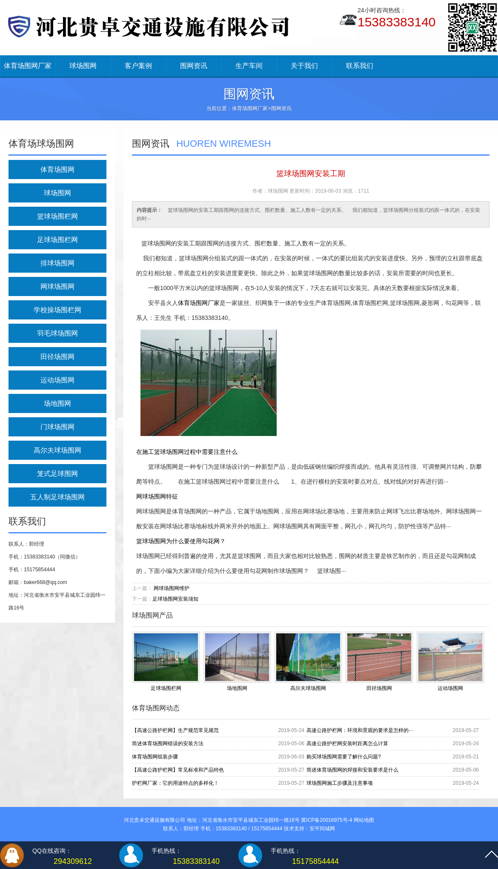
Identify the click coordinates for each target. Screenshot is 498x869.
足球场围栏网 (57, 239)
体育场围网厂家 (28, 65)
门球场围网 (57, 426)
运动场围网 (57, 380)
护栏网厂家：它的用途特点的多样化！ (175, 783)
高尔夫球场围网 (57, 450)
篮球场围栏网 (57, 216)
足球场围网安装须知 (175, 599)
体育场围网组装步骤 (155, 757)
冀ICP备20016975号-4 (326, 820)
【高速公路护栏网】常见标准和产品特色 (178, 770)
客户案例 (138, 65)
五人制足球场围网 (57, 497)
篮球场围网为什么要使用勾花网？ (181, 541)
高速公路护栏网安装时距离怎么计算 (347, 743)
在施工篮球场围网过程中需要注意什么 (187, 451)
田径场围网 (57, 356)
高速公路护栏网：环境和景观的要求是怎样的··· (359, 730)
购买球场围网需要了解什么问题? (343, 757)
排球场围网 (57, 263)
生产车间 (249, 65)
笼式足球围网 (57, 473)
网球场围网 (57, 286)
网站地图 (364, 820)
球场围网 (83, 65)
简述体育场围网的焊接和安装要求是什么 (352, 770)
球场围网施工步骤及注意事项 (339, 783)
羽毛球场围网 (57, 333)
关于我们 (304, 65)
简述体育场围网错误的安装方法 (167, 743)
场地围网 (57, 403)
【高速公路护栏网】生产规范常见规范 (175, 730)
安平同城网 (322, 829)
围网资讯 (193, 65)
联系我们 (359, 65)
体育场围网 (57, 169)
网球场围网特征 (157, 496)
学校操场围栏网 (57, 309)
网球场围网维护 (171, 588)
